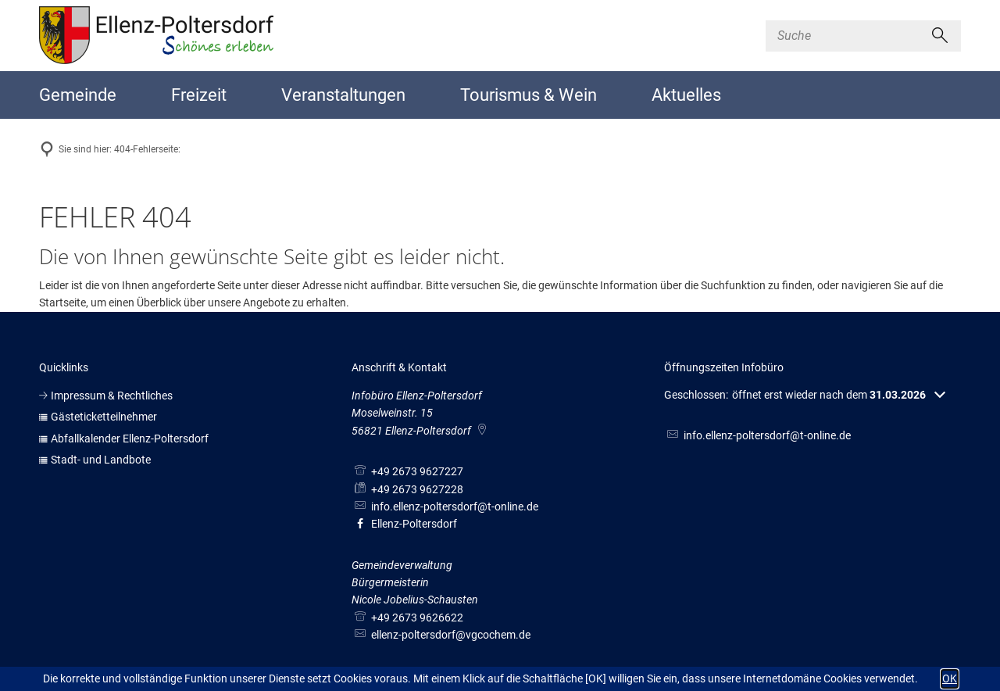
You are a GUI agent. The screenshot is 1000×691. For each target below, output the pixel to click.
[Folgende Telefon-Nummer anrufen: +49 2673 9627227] (407, 471)
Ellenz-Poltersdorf (404, 523)
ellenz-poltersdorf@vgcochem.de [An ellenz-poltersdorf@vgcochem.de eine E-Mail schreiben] (441, 634)
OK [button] (949, 678)
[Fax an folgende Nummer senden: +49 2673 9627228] (407, 489)
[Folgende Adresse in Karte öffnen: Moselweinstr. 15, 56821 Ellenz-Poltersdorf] (483, 430)
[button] (804, 395)
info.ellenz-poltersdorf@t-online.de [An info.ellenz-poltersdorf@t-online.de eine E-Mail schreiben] (445, 506)
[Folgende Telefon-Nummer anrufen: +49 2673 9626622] (407, 617)
